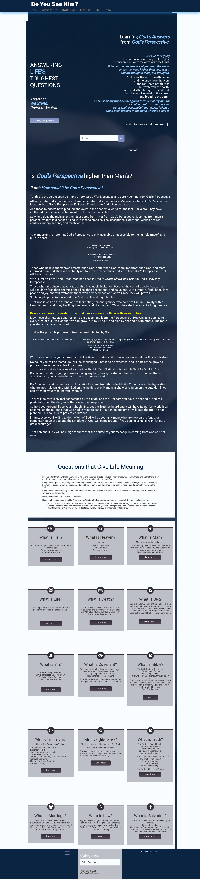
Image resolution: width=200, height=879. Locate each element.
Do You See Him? (54, 4)
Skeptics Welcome (49, 9)
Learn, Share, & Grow (44, 120)
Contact (108, 9)
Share (150, 697)
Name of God (85, 9)
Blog (98, 9)
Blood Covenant (68, 9)
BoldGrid (153, 851)
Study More (100, 762)
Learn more (50, 689)
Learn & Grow (150, 773)
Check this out (51, 559)
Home (34, 9)
